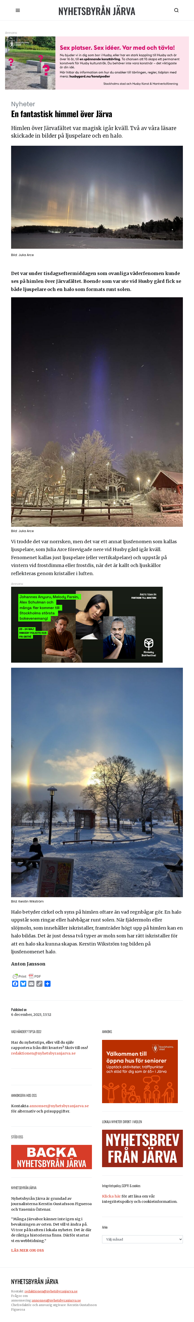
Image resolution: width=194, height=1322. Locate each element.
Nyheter (23, 104)
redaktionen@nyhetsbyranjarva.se (43, 1053)
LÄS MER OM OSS (27, 1250)
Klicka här (111, 1196)
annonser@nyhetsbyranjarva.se (59, 1106)
